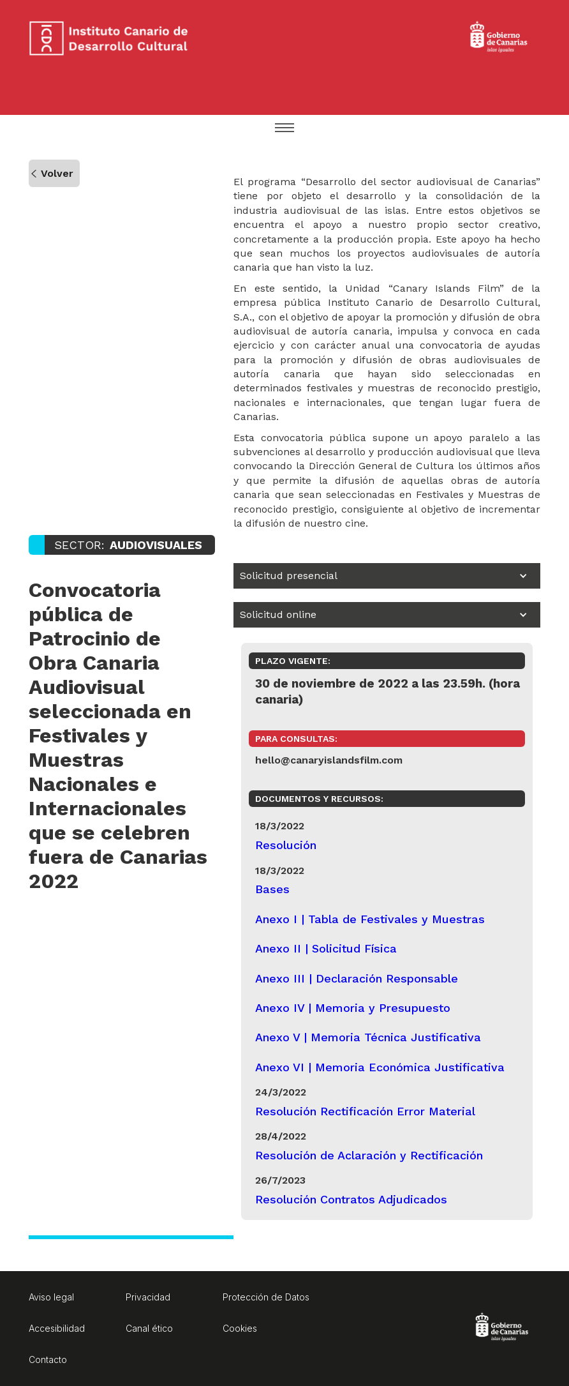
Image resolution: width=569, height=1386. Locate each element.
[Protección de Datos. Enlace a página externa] (266, 1298)
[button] (284, 129)
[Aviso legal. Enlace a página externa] (72, 1298)
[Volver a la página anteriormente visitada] (54, 173)
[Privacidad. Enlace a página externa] (169, 1298)
